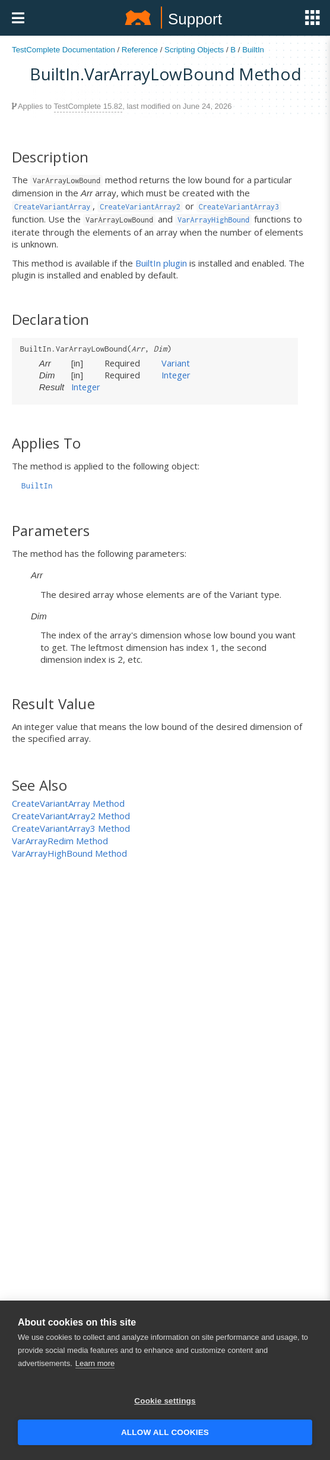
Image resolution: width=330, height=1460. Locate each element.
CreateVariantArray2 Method (71, 816)
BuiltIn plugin (161, 263)
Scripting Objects (194, 49)
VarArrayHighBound (213, 219)
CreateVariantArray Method (68, 803)
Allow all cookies (165, 1434)
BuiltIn (253, 49)
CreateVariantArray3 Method (71, 828)
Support (195, 19)
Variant (175, 363)
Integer (176, 375)
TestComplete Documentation (63, 49)
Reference (140, 49)
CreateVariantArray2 (140, 206)
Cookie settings (165, 1403)
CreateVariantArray (52, 206)
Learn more (95, 1365)
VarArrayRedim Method (60, 841)
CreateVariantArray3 (239, 206)
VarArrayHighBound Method (69, 853)
